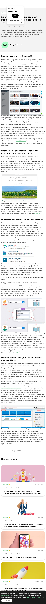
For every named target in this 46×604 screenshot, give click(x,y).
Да (15, 16)
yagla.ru (19, 352)
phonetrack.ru (38, 214)
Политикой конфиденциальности (25, 597)
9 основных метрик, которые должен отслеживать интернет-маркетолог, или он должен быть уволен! (22, 492)
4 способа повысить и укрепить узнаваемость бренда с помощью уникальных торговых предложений (23, 525)
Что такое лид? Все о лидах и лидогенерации (19, 557)
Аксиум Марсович (16, 45)
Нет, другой (15, 21)
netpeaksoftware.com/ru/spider (11, 388)
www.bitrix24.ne (21, 141)
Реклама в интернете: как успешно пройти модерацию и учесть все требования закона (23, 589)
